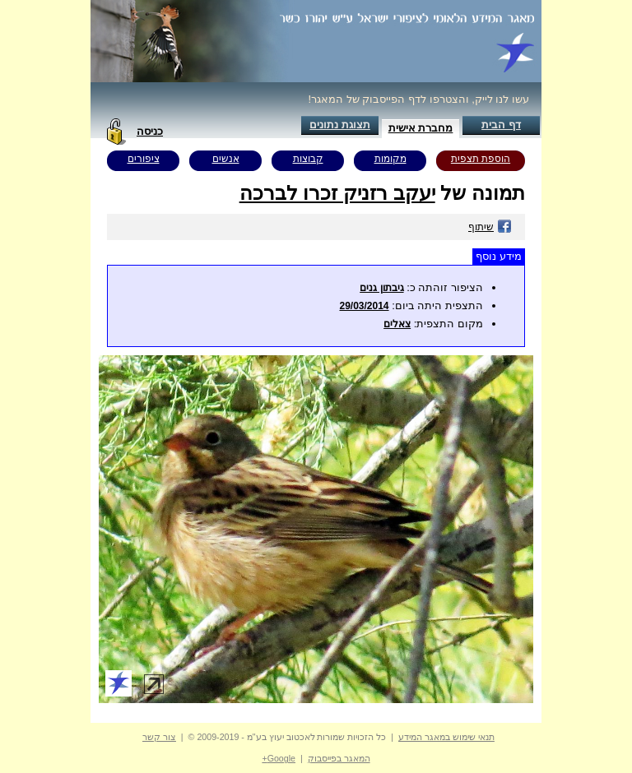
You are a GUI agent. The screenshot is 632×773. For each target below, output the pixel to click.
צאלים (397, 324)
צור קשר (159, 737)
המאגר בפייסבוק (339, 758)
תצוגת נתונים (339, 124)
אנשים (225, 158)
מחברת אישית (420, 128)
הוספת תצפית (480, 158)
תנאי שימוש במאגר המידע (446, 737)
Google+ (278, 758)
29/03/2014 (363, 306)
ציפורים (144, 158)
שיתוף (490, 227)
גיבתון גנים (381, 288)
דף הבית (501, 124)
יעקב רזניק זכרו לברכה (337, 193)
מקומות (390, 158)
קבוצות (308, 158)
